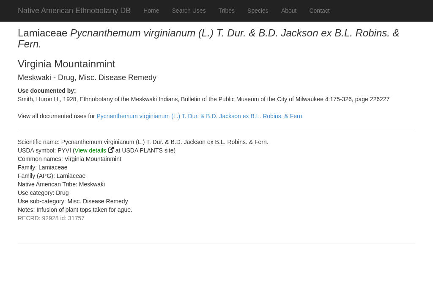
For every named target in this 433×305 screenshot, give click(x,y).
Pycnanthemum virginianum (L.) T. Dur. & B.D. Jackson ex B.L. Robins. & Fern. (200, 116)
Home (151, 10)
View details (90, 150)
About (289, 10)
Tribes (227, 10)
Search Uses (189, 10)
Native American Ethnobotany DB (74, 10)
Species (258, 10)
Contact (319, 10)
